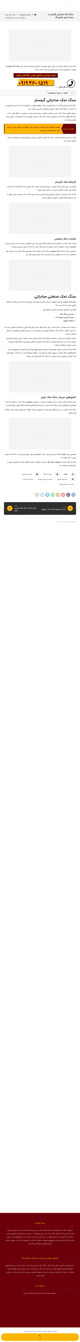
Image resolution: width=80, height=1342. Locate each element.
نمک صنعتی (55, 251)
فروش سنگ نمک (53, 462)
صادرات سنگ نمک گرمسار (66, 484)
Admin (66, 474)
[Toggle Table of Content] (71, 93)
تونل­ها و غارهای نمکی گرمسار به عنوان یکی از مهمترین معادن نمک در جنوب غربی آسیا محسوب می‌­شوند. (33, 129)
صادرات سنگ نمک (28, 479)
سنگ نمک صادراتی (62, 479)
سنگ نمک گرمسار (13, 66)
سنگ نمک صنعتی (69, 302)
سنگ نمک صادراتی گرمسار (45, 479)
